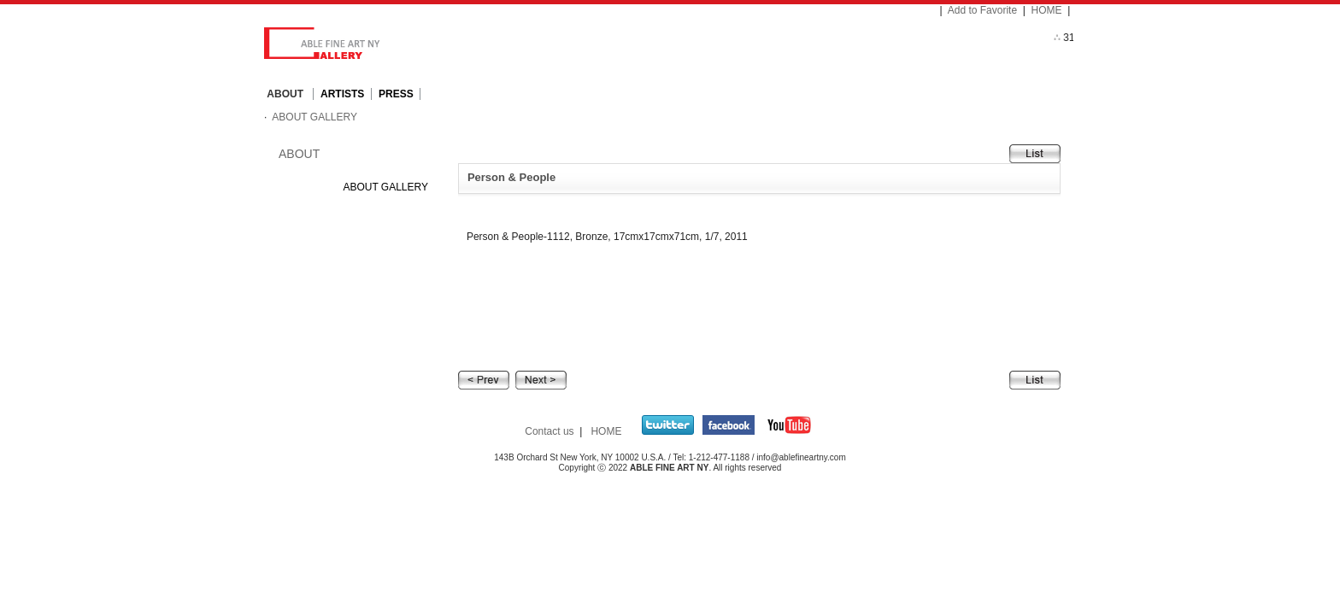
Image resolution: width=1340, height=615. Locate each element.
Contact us (549, 431)
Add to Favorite (982, 10)
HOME (1046, 10)
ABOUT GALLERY (313, 117)
